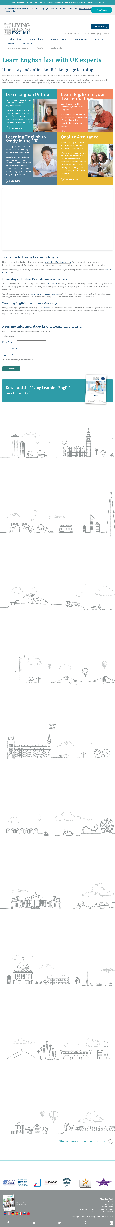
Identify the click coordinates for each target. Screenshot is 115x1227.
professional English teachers (58, 262)
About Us (98, 39)
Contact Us (27, 43)
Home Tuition (36, 39)
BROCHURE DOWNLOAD (21, 1203)
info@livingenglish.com (98, 33)
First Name (9, 342)
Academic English (59, 39)
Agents (40, 48)
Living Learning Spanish (18, 48)
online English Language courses (44, 294)
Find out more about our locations (86, 1141)
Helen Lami (45, 307)
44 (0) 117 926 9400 (73, 33)
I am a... (8, 355)
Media (11, 43)
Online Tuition (15, 39)
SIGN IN (99, 26)
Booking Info (56, 48)
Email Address (11, 349)
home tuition (51, 283)
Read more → (99, 2)
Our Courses (81, 39)
